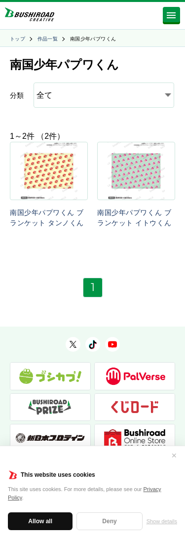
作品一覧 (47, 39)
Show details (162, 521)
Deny (109, 521)
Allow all (40, 521)
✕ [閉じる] (174, 455)
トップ (17, 39)
